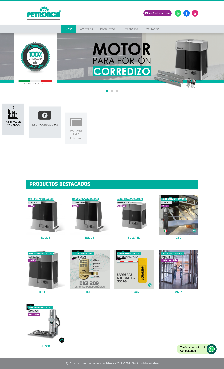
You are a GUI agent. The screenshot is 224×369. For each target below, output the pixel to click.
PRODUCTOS (108, 29)
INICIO (68, 29)
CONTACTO (152, 29)
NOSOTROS (86, 29)
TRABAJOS (131, 29)
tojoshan (153, 363)
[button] (107, 91)
